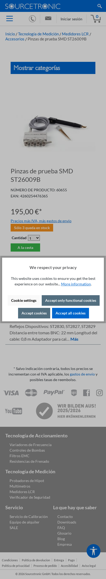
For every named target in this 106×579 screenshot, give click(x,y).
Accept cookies (34, 313)
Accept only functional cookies (70, 300)
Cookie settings (23, 300)
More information (76, 284)
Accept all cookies (71, 313)
